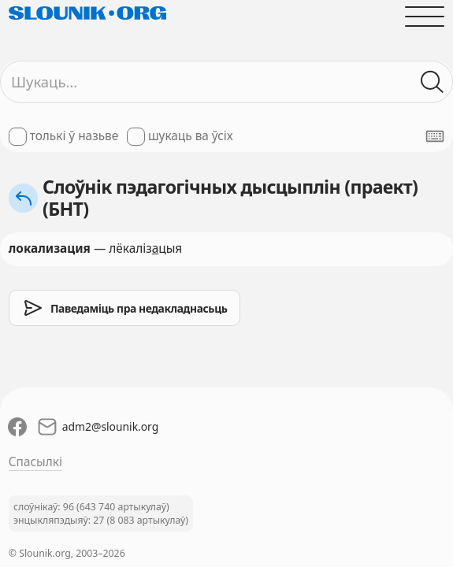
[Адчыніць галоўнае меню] (424, 16)
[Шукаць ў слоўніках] (432, 81)
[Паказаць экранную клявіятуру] (434, 136)
